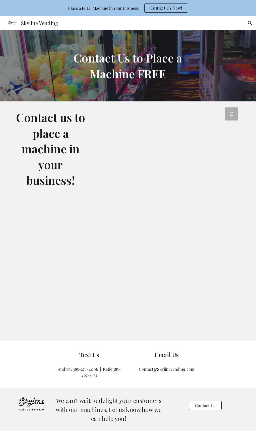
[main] (128, 65)
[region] (128, 8)
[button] (250, 23)
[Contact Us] (205, 405)
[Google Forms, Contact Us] (166, 221)
